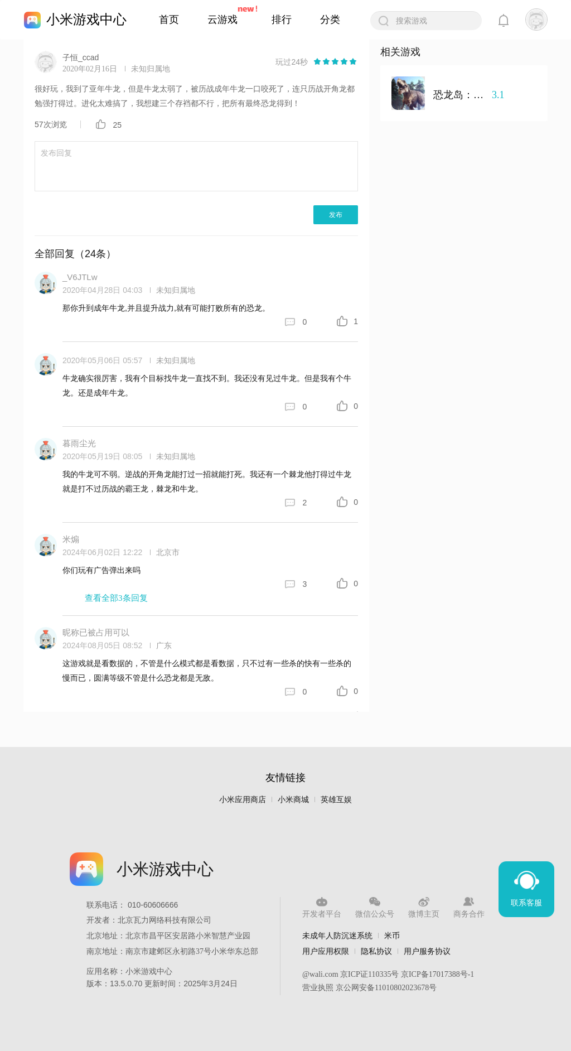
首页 (169, 19)
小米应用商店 (242, 800)
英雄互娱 (336, 800)
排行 (282, 19)
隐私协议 (376, 951)
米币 (392, 935)
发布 (335, 215)
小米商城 (293, 800)
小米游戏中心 (86, 19)
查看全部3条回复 (116, 598)
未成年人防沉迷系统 (337, 935)
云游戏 (222, 19)
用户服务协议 (427, 951)
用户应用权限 (325, 951)
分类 (330, 19)
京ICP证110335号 (369, 974)
